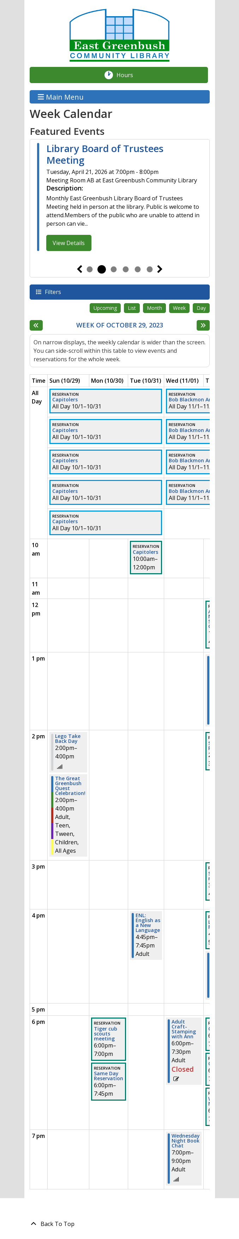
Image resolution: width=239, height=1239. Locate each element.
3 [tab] (113, 269)
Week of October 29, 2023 (119, 325)
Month (154, 308)
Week (179, 308)
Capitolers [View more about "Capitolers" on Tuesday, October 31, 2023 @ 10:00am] (145, 552)
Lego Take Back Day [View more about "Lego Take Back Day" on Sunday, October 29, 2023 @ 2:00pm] (67, 739)
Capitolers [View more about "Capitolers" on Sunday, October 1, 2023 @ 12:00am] (65, 399)
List (132, 308)
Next (160, 269)
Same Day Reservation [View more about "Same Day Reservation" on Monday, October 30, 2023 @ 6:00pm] (108, 1076)
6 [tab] (149, 269)
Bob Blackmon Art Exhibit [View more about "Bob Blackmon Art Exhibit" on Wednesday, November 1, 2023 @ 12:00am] (200, 399)
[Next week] (203, 325)
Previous (79, 269)
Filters (52, 292)
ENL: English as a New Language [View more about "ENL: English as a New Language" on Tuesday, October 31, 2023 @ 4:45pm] (148, 923)
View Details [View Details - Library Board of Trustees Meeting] (69, 243)
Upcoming (105, 308)
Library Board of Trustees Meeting (104, 154)
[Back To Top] (120, 1223)
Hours (128, 75)
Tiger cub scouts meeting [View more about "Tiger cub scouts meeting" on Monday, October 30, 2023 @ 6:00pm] (105, 1033)
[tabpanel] (119, 198)
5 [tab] (137, 269)
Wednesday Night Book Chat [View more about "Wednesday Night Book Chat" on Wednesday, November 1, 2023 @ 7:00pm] (186, 1140)
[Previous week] (36, 325)
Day (201, 308)
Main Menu (61, 96)
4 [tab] (125, 269)
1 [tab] (89, 269)
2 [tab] (101, 269)
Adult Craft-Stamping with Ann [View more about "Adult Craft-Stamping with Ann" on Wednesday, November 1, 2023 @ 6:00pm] (184, 1029)
